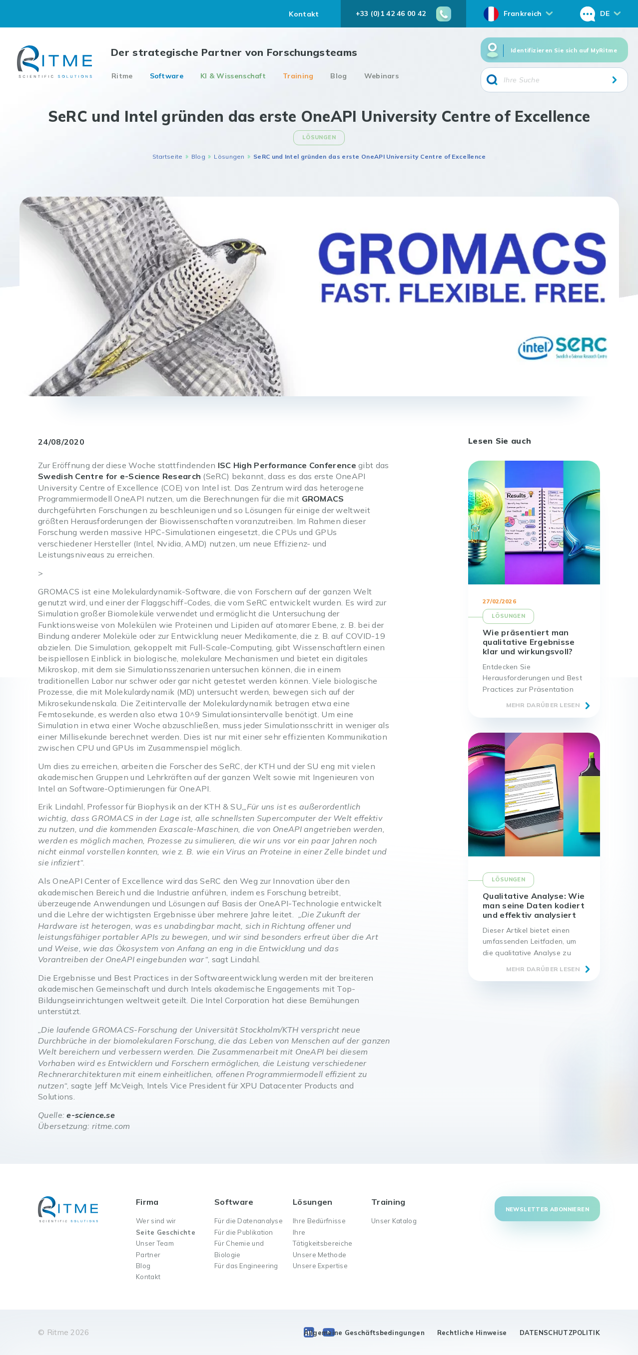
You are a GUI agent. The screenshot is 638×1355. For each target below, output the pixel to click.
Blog (338, 75)
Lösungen (229, 156)
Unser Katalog (394, 1221)
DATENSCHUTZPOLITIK (560, 1333)
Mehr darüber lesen (543, 705)
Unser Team (155, 1243)
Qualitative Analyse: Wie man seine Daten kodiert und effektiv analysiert (534, 905)
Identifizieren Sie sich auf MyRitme (564, 50)
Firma (147, 1202)
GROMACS (323, 499)
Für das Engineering (246, 1266)
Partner (148, 1255)
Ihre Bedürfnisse (319, 1221)
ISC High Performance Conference (287, 465)
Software (166, 75)
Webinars (381, 75)
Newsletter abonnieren (547, 1209)
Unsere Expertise (320, 1266)
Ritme (122, 75)
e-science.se (90, 1115)
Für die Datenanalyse (248, 1221)
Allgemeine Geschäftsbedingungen (364, 1333)
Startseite (167, 156)
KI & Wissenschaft (233, 75)
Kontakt (304, 13)
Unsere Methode (319, 1255)
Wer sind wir (156, 1221)
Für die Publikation (243, 1232)
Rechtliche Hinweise (472, 1333)
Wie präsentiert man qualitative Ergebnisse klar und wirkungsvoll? (529, 641)
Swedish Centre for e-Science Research (119, 476)
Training (298, 75)
